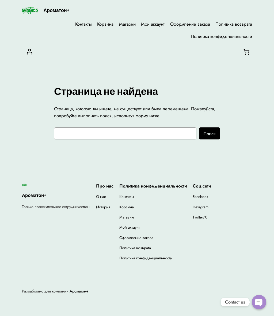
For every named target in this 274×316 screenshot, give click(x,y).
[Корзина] (246, 51)
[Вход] (29, 51)
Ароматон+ (56, 10)
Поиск (209, 133)
